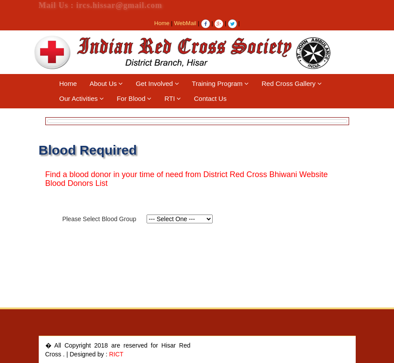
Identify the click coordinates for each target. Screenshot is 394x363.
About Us (106, 83)
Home (161, 23)
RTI (172, 98)
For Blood (134, 98)
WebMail (185, 23)
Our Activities (81, 98)
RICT (116, 354)
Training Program (220, 83)
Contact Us (210, 98)
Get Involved (157, 83)
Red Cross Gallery (291, 83)
